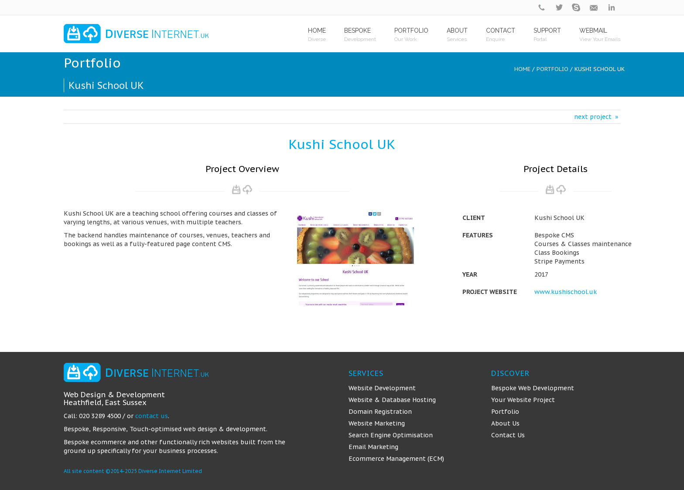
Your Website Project (523, 400)
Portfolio (552, 69)
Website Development (382, 388)
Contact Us (508, 435)
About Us (505, 423)
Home (522, 69)
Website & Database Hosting (392, 400)
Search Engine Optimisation (391, 435)
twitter (559, 7)
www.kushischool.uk (565, 292)
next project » (596, 117)
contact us (151, 416)
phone (542, 7)
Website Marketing (377, 423)
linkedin (611, 7)
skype (576, 7)
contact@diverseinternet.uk (594, 7)
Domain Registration (380, 412)
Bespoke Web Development (532, 388)
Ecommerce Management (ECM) (396, 459)
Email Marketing (373, 447)
